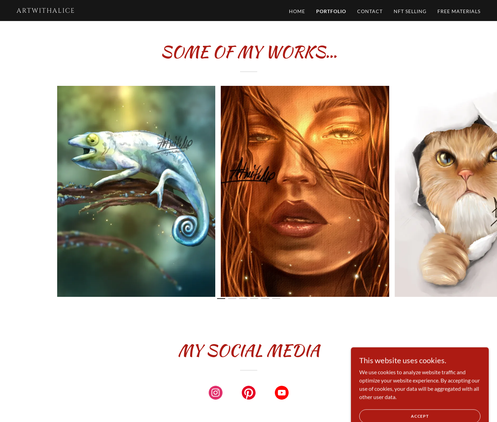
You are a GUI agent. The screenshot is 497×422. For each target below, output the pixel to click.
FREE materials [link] (458, 11)
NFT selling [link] (410, 11)
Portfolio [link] (331, 11)
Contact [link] (370, 11)
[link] (98, 10)
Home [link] (297, 11)
